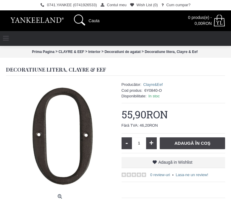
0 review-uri (160, 175)
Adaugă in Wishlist (175, 162)
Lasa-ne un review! (192, 175)
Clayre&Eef (153, 84)
